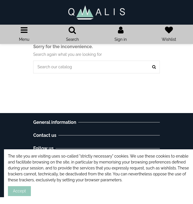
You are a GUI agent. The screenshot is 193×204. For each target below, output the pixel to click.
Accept (19, 191)
